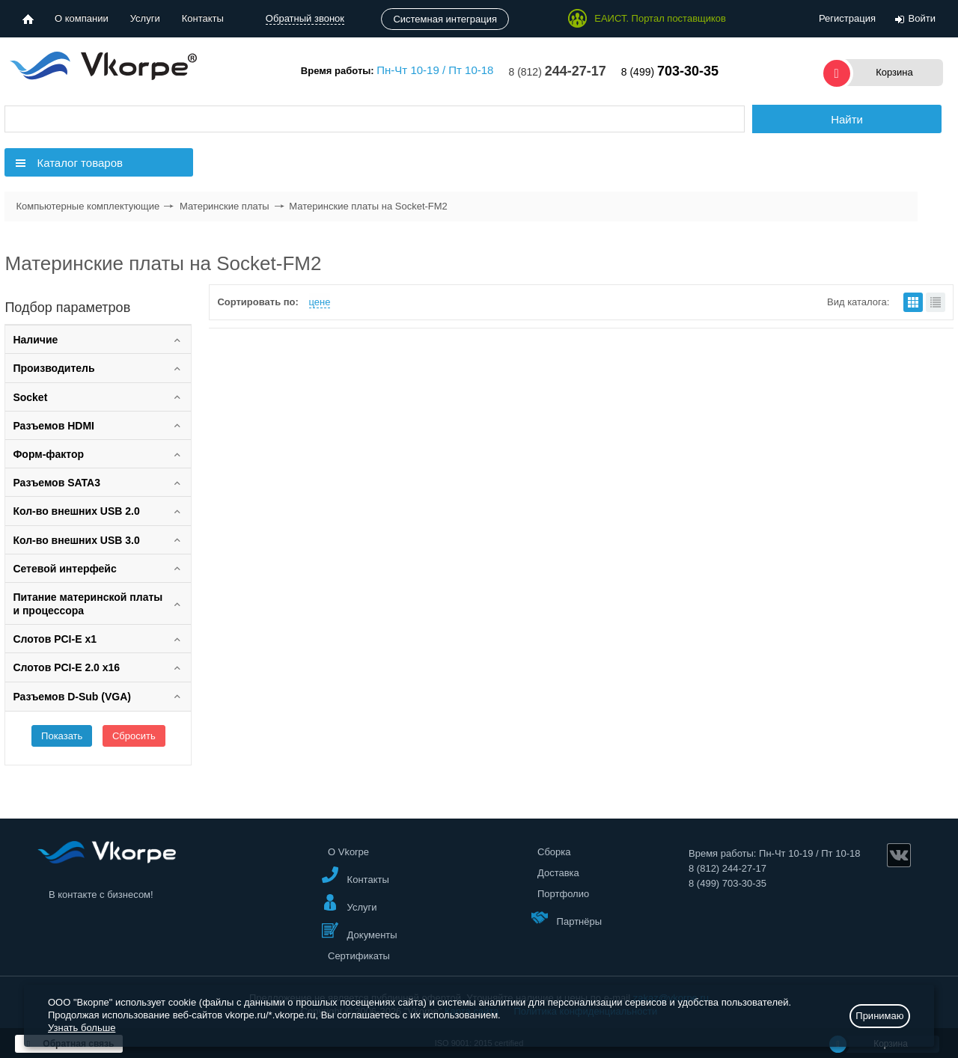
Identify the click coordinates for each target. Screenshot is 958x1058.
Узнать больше (81, 1027)
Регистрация (847, 18)
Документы (359, 931)
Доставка (558, 872)
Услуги (145, 18)
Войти (922, 18)
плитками (913, 302)
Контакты (203, 18)
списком (935, 302)
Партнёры (566, 917)
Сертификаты (359, 955)
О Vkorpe (348, 851)
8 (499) (669, 72)
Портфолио (563, 893)
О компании (82, 18)
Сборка (554, 851)
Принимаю (879, 1015)
